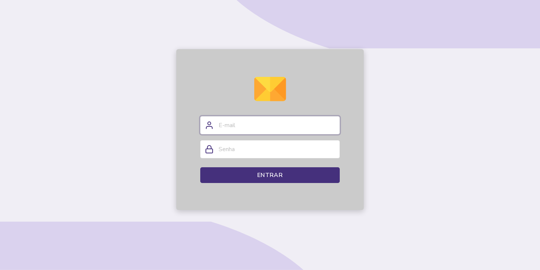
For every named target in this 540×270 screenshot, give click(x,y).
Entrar (270, 175)
